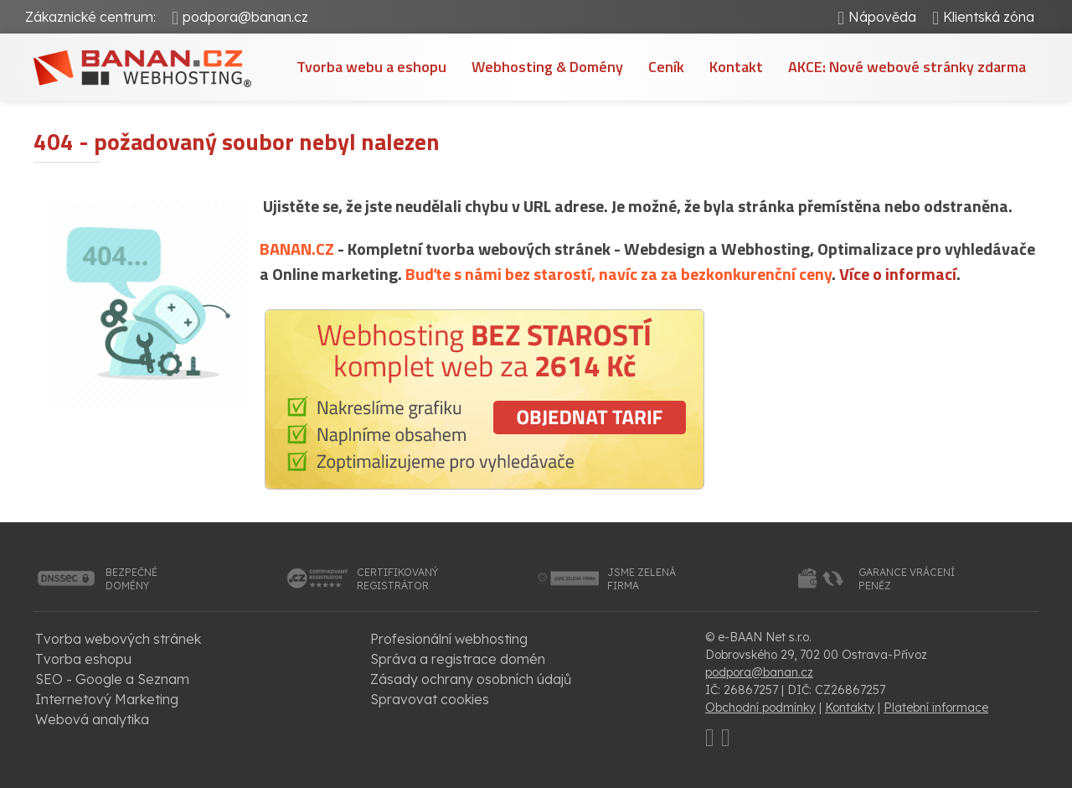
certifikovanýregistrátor (397, 579)
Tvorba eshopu (83, 659)
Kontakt (736, 66)
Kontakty (849, 707)
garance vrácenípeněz (906, 579)
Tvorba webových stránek (118, 638)
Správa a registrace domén (457, 659)
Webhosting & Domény (547, 66)
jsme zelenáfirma (641, 579)
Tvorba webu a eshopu (371, 66)
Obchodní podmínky (760, 707)
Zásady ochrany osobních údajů (470, 679)
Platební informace (936, 707)
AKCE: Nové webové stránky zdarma (907, 66)
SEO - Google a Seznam (112, 679)
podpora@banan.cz (245, 16)
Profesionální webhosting (449, 638)
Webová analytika (92, 719)
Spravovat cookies (429, 699)
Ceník (666, 66)
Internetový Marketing (106, 699)
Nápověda (882, 16)
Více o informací (897, 274)
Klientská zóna (988, 16)
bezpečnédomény (131, 579)
